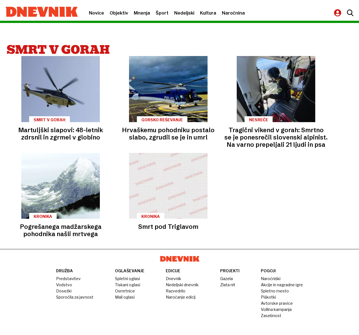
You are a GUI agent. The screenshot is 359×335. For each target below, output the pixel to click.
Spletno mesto (275, 291)
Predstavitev (68, 278)
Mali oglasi (125, 297)
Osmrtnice (125, 291)
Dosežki (64, 291)
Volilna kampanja (276, 309)
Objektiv (119, 13)
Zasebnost (271, 315)
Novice (96, 13)
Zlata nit (227, 284)
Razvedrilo (175, 291)
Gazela (226, 278)
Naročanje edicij (180, 297)
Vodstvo (64, 284)
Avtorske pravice (277, 303)
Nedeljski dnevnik (182, 284)
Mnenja (142, 13)
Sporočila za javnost (74, 297)
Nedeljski (184, 13)
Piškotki (268, 297)
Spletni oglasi (127, 278)
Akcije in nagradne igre (282, 284)
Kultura (208, 13)
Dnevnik (173, 278)
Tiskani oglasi (127, 284)
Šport (162, 13)
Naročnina (233, 13)
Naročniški (270, 278)
